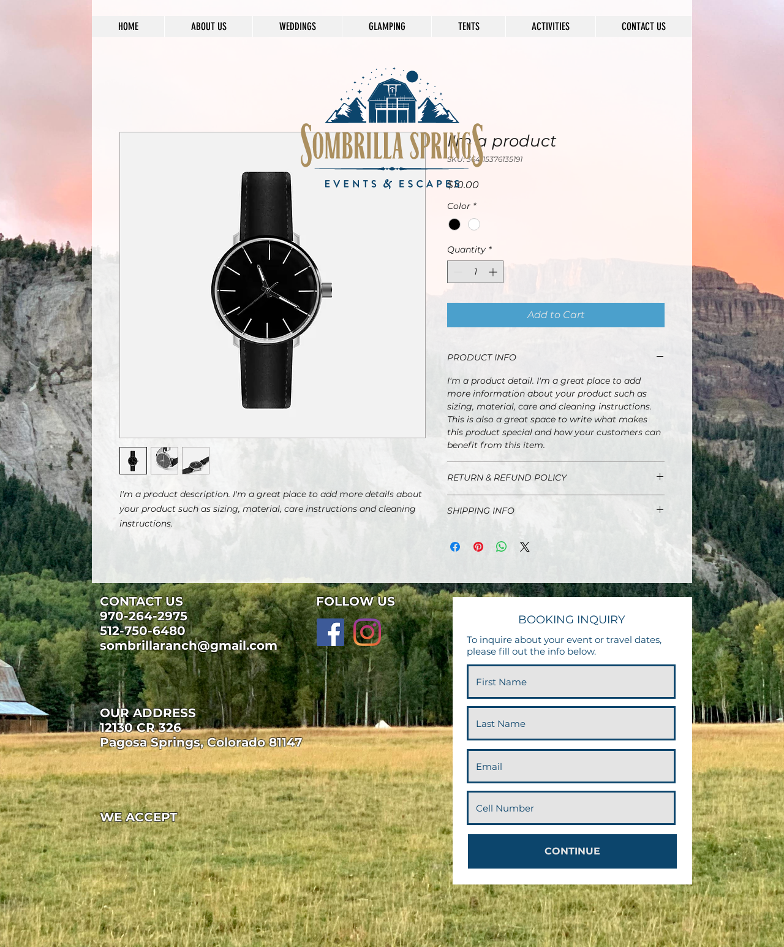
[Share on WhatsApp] (501, 546)
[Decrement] (456, 272)
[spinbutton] (475, 272)
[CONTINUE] (572, 851)
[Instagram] (367, 632)
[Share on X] (525, 546)
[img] (120, 843)
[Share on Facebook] (455, 546)
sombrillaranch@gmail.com (188, 645)
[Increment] (494, 272)
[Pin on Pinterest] (478, 546)
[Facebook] (330, 632)
